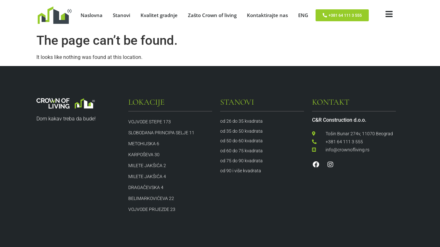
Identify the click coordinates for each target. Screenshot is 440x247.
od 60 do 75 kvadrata (241, 150)
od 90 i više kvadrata (240, 170)
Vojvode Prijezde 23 (151, 209)
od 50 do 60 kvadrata (241, 140)
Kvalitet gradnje (159, 15)
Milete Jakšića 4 (147, 176)
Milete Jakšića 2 (147, 165)
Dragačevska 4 (145, 187)
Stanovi (121, 15)
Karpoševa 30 (144, 154)
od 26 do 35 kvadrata (241, 121)
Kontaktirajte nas (267, 15)
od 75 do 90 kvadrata (241, 160)
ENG (303, 15)
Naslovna (92, 15)
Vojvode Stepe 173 (149, 121)
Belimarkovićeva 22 (151, 198)
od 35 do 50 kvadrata (241, 131)
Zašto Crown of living (212, 15)
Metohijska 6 (143, 143)
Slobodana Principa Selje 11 (161, 132)
